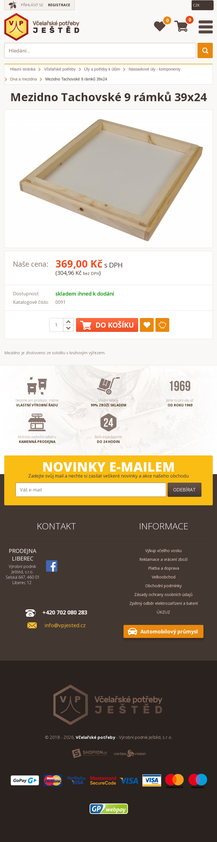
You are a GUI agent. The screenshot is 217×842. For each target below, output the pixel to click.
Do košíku (107, 325)
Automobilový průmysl (169, 631)
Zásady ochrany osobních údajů (163, 594)
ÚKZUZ (163, 612)
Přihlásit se (32, 4)
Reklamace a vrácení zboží (163, 559)
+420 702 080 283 (64, 612)
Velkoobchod (163, 577)
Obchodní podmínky (163, 585)
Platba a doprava (163, 568)
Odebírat (184, 490)
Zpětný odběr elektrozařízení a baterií (163, 603)
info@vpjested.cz (65, 625)
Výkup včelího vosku (163, 550)
